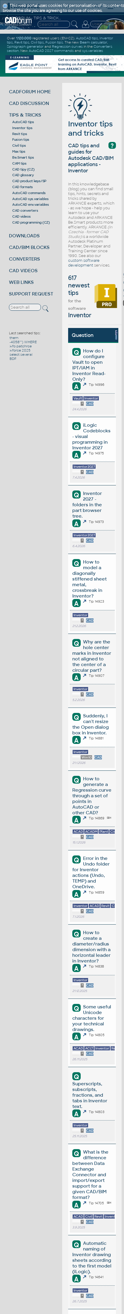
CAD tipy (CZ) (23, 169)
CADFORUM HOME (30, 92)
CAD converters (25, 210)
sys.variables (92, 51)
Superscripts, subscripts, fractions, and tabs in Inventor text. (89, 1095)
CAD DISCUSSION (29, 103)
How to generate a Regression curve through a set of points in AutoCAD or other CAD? (91, 795)
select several (21, 354)
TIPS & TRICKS (25, 115)
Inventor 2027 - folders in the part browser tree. (87, 504)
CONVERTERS (24, 259)
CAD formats (22, 187)
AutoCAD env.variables (30, 204)
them (14, 338)
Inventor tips (22, 128)
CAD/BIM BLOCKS (29, 247)
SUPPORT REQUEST (31, 294)
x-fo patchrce (21, 346)
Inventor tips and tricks (90, 119)
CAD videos (21, 216)
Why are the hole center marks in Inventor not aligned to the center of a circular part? (91, 656)
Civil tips (19, 145)
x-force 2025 (20, 350)
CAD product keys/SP (29, 181)
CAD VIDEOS (23, 270)
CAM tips (19, 163)
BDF (13, 359)
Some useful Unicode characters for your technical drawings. (91, 1018)
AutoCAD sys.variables (30, 199)
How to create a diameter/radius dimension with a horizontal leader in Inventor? (91, 947)
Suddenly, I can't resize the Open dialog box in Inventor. (90, 724)
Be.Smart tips (23, 157)
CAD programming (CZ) (31, 222)
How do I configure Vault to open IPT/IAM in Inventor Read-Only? (88, 365)
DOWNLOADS (24, 236)
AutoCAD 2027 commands (51, 51)
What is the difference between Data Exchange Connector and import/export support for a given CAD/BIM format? (90, 1174)
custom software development (83, 263)
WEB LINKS (21, 282)
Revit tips (19, 134)
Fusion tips (20, 139)
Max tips (18, 151)
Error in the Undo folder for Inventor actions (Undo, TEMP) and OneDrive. (90, 872)
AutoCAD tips (23, 122)
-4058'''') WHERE (23, 342)
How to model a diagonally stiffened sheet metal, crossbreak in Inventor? (89, 579)
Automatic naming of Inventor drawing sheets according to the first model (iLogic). (91, 1257)
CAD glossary (23, 175)
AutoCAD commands (29, 193)
